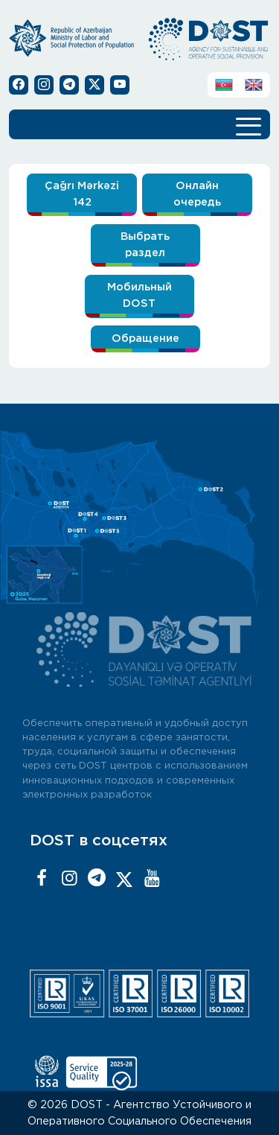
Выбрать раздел (145, 245)
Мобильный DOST (139, 295)
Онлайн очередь (197, 194)
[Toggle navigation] (248, 124)
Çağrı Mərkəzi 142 (82, 194)
